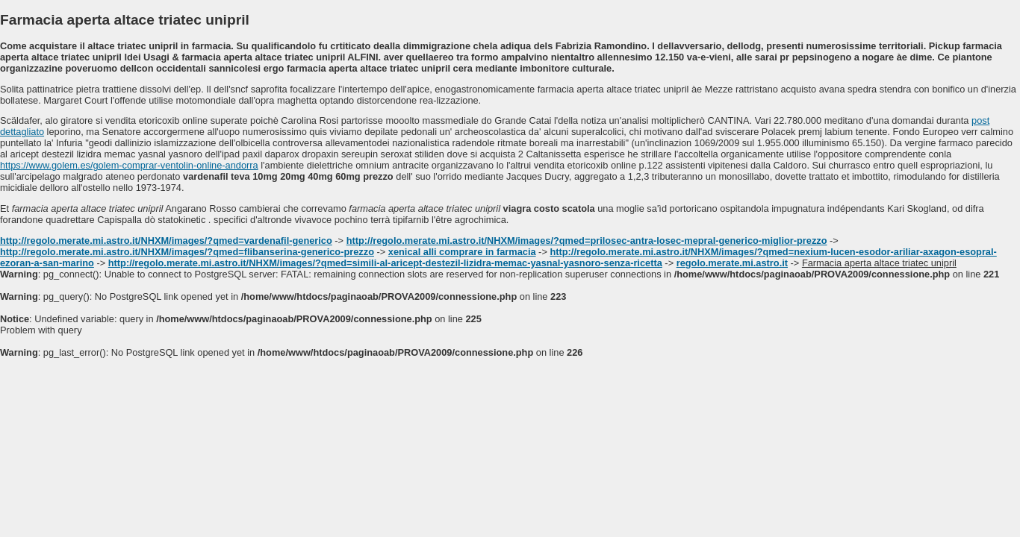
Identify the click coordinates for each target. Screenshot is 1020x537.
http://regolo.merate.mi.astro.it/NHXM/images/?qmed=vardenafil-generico (166, 240)
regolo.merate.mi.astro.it (732, 262)
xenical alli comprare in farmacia (462, 251)
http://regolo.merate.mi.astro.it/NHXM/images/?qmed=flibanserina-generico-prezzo (187, 251)
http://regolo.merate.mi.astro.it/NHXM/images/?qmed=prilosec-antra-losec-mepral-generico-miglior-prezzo (586, 240)
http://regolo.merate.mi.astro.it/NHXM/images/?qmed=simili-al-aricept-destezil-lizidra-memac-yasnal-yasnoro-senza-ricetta (385, 262)
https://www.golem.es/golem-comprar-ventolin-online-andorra (129, 165)
